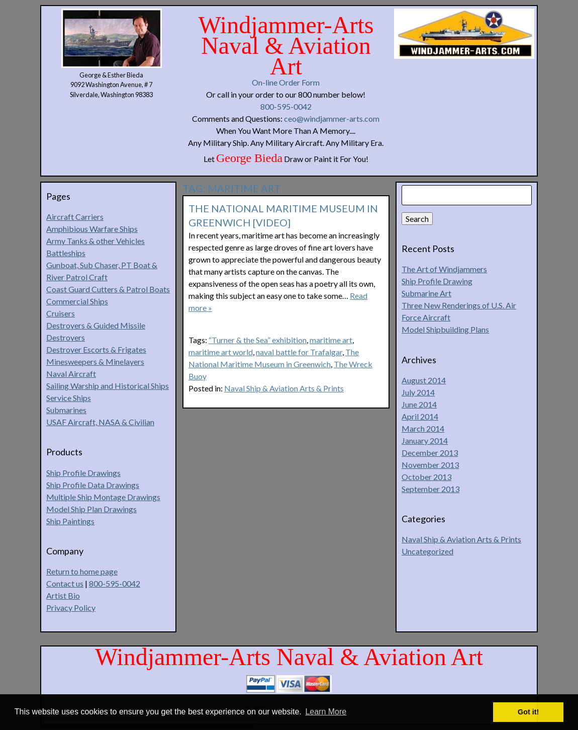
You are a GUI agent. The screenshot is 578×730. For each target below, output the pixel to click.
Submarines (66, 410)
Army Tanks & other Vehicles (95, 241)
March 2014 (423, 428)
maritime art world (220, 352)
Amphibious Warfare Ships (92, 228)
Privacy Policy (70, 607)
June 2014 (419, 404)
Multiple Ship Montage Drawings (103, 497)
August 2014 (424, 380)
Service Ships (68, 397)
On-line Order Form (286, 82)
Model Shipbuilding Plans (445, 329)
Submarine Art (426, 293)
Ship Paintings (70, 521)
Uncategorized (427, 551)
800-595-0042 (286, 106)
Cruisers (60, 313)
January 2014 (425, 440)
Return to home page (82, 571)
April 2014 (420, 416)
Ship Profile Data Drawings (92, 485)
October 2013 (426, 476)
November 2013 (430, 464)
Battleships (65, 253)
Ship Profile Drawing (437, 281)
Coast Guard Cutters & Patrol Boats (108, 289)
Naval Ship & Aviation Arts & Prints (284, 388)
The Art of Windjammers (444, 269)
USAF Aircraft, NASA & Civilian (100, 422)
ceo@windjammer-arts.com (331, 118)
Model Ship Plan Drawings (91, 509)
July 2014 (418, 392)
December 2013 (430, 452)
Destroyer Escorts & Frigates (96, 349)
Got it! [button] (528, 712)
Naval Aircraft (71, 373)
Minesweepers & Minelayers (95, 361)
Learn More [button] (325, 711)
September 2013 (430, 489)
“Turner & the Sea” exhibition (258, 340)
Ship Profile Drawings (83, 472)
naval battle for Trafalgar (299, 352)
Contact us (64, 583)
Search (417, 218)
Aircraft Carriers (75, 216)
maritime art (331, 340)
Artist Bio (63, 595)
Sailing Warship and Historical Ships (107, 385)
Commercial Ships (77, 301)
